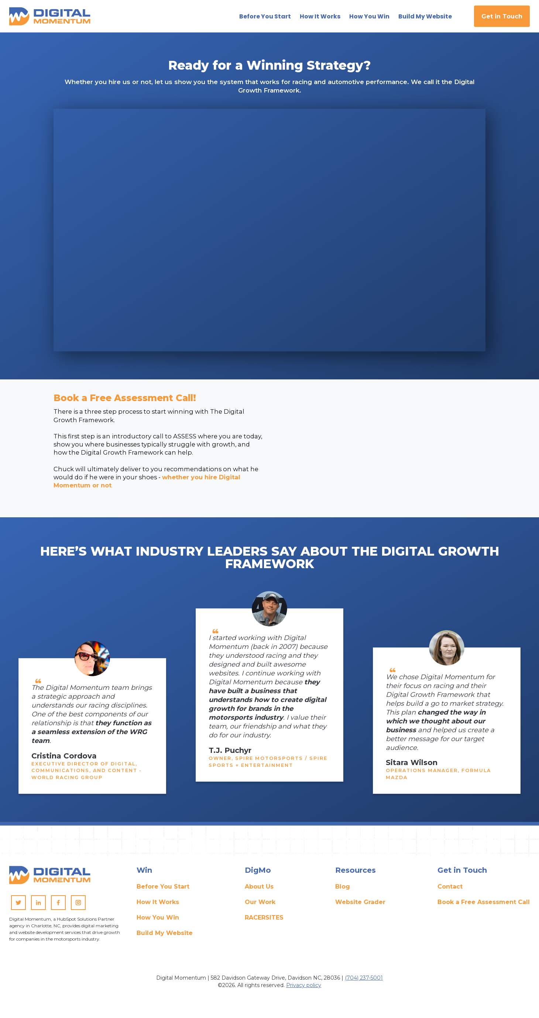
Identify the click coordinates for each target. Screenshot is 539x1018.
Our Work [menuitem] (260, 904)
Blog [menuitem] (342, 889)
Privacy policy (303, 987)
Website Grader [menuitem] (360, 904)
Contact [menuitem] (450, 889)
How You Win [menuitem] (158, 920)
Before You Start (265, 15)
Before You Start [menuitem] (163, 889)
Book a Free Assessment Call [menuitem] (483, 904)
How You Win (369, 15)
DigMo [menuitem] (258, 872)
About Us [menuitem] (259, 889)
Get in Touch (501, 15)
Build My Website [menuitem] (165, 935)
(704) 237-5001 (364, 980)
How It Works (320, 15)
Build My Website (425, 15)
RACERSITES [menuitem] (264, 920)
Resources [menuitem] (355, 872)
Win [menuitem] (144, 872)
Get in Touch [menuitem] (462, 872)
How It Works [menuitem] (158, 904)
